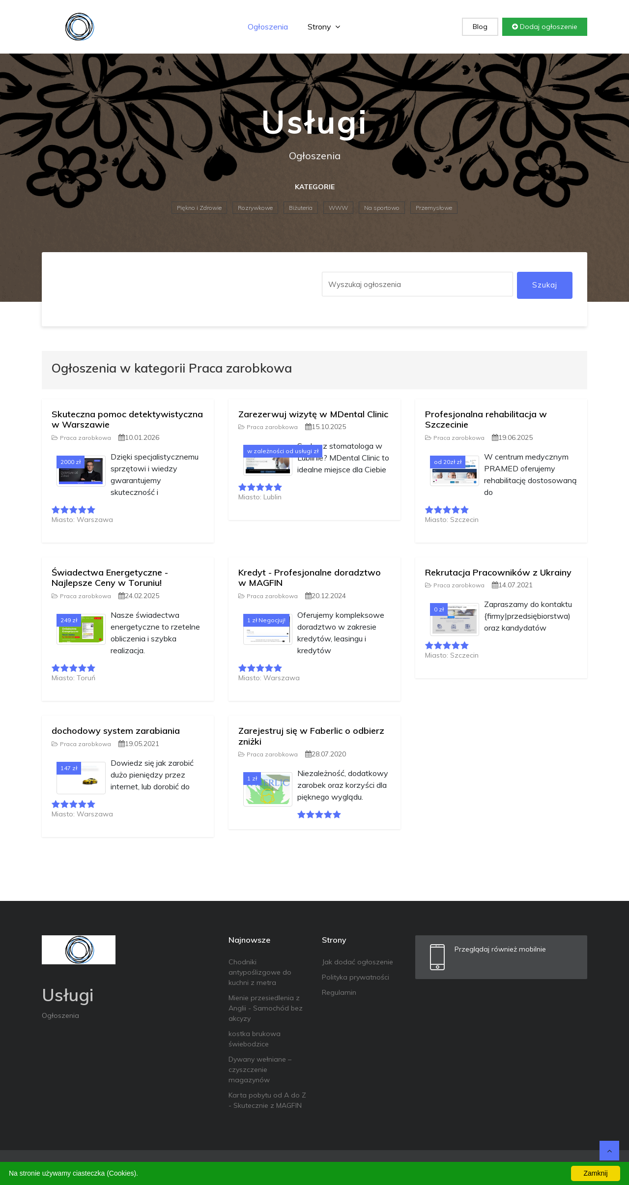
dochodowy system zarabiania (116, 730)
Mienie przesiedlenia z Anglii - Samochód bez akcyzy (266, 1008)
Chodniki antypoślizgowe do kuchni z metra (260, 972)
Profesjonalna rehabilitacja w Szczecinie (486, 419)
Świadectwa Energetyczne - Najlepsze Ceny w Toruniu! (110, 578)
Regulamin (339, 992)
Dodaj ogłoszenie (544, 26)
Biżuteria (301, 207)
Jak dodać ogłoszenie (357, 961)
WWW (338, 207)
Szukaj (544, 284)
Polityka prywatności (355, 977)
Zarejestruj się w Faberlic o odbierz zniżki (311, 736)
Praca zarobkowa (81, 437)
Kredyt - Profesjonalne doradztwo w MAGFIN (309, 578)
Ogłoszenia (268, 26)
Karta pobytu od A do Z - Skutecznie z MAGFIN (267, 1100)
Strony (324, 26)
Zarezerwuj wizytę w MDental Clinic (313, 414)
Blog (480, 26)
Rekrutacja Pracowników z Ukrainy (498, 572)
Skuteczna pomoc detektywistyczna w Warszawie (127, 419)
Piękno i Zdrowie (199, 207)
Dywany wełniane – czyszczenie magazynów (260, 1069)
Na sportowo (382, 207)
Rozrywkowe (255, 207)
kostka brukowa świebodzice (255, 1038)
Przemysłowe (434, 207)
